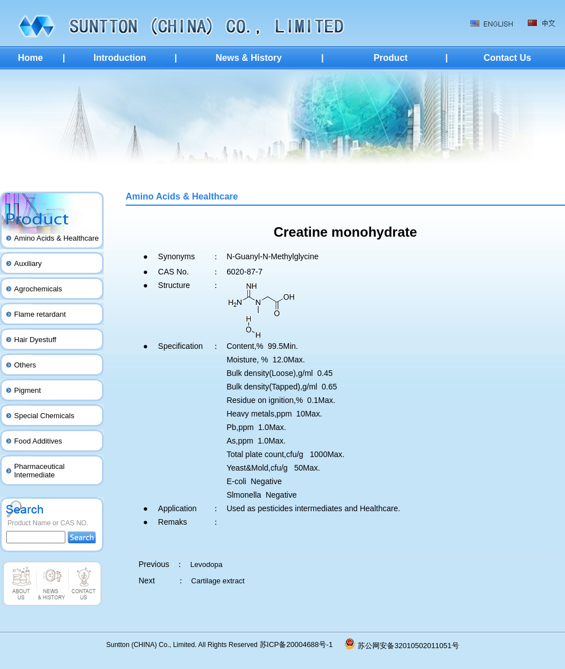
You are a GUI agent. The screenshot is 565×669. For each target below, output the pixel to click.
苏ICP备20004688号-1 (302, 644)
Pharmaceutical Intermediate (39, 470)
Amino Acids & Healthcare (56, 238)
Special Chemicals (44, 415)
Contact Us (507, 58)
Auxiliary (28, 263)
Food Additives (38, 441)
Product (390, 58)
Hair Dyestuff (35, 339)
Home (30, 58)
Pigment (27, 390)
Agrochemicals (38, 289)
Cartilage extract (217, 581)
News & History (249, 58)
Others (25, 365)
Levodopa (206, 564)
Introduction (120, 58)
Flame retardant (40, 314)
